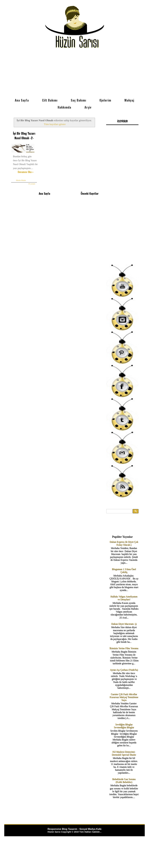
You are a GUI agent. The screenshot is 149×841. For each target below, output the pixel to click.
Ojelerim (105, 100)
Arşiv (87, 107)
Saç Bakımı (78, 100)
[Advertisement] (74, 73)
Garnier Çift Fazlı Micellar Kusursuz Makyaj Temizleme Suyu (124, 697)
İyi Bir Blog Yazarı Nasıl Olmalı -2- (24, 135)
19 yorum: (32, 184)
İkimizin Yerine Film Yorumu (124, 648)
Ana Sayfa (22, 100)
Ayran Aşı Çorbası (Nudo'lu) (124, 669)
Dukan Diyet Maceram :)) (123, 624)
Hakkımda (64, 107)
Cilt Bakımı (49, 100)
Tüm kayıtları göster (55, 124)
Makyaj (129, 100)
